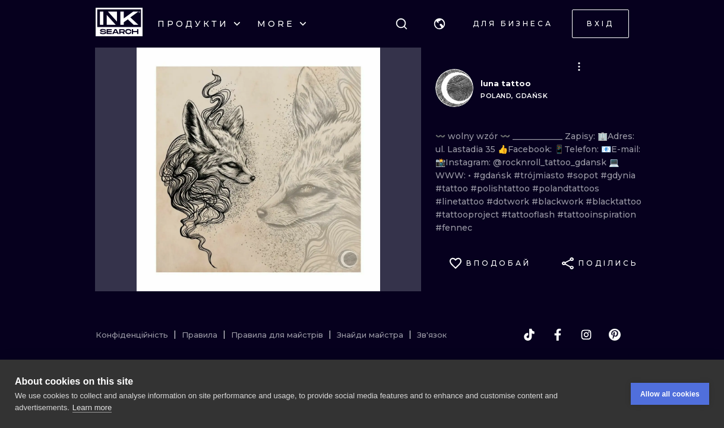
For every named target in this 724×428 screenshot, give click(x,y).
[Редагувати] (579, 66)
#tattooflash (529, 214)
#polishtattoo (501, 188)
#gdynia (618, 175)
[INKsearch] (119, 24)
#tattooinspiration (596, 214)
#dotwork (509, 201)
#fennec (453, 227)
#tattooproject (468, 214)
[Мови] (439, 24)
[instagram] (586, 334)
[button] (439, 24)
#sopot (583, 175)
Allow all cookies (670, 394)
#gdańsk (493, 175)
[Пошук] (401, 24)
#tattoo (452, 188)
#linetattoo (460, 201)
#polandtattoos (565, 188)
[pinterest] (614, 334)
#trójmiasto (540, 175)
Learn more (92, 407)
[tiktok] (529, 334)
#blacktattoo (613, 201)
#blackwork (559, 201)
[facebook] (557, 334)
